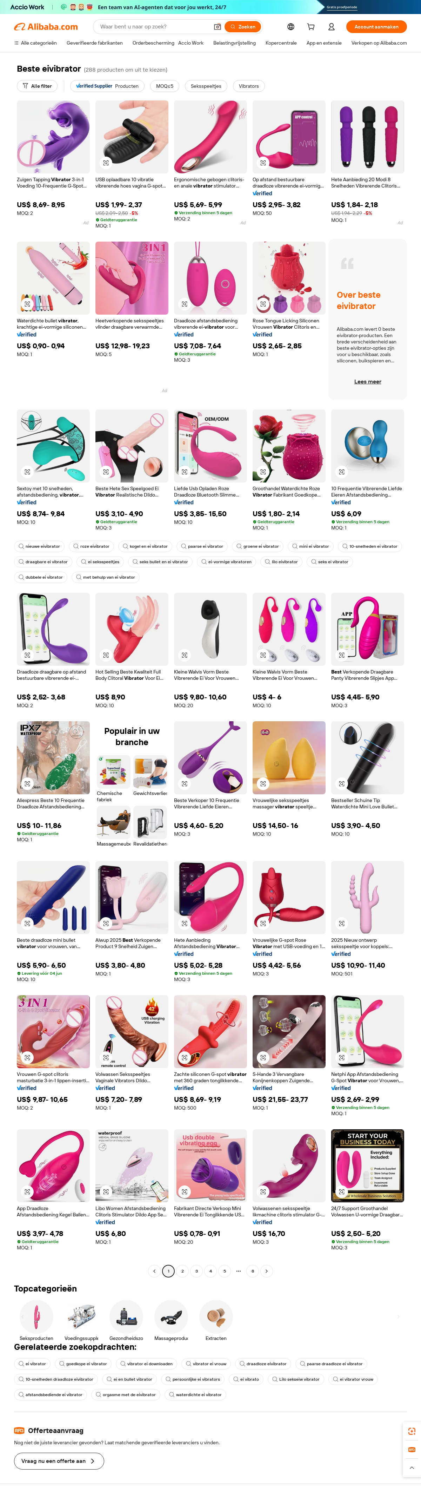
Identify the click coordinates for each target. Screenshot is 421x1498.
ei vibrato (246, 1379)
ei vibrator (32, 1364)
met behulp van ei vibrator (105, 577)
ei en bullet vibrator (129, 1379)
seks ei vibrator (329, 562)
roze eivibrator (91, 546)
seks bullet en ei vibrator (160, 562)
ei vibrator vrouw (353, 1379)
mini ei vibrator (310, 546)
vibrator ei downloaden (146, 1364)
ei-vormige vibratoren (226, 562)
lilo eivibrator (281, 562)
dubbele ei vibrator (41, 577)
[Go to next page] (266, 1271)
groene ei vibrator (257, 546)
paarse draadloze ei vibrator (331, 1364)
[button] (217, 26)
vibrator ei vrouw (206, 1364)
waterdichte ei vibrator (195, 1395)
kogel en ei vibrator (145, 546)
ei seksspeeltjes (100, 562)
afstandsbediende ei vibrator (50, 1395)
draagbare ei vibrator (43, 562)
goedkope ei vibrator (83, 1364)
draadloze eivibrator (263, 1364)
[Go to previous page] (154, 1271)
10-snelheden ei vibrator (369, 546)
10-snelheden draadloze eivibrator (56, 1379)
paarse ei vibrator (202, 546)
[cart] (312, 28)
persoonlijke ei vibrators (193, 1379)
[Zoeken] (243, 26)
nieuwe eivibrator (39, 546)
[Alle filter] (37, 86)
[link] (412, 1431)
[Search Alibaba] (154, 27)
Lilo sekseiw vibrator (296, 1379)
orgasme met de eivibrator (126, 1395)
